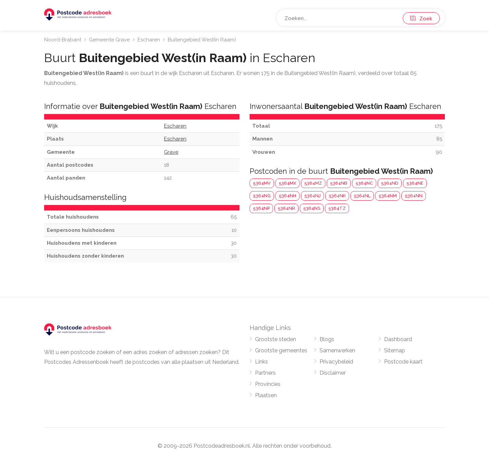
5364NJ (312, 195)
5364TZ (337, 208)
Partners (265, 373)
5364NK (337, 195)
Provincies (267, 384)
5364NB (338, 183)
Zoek (421, 19)
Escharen (149, 40)
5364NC (364, 183)
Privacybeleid (336, 361)
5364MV (262, 183)
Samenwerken (337, 350)
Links (261, 361)
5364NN (413, 195)
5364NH (287, 195)
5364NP (261, 208)
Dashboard (398, 339)
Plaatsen (266, 395)
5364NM (388, 195)
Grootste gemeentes (281, 350)
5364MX (287, 183)
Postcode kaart (403, 361)
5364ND (389, 183)
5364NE (414, 183)
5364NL (362, 195)
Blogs (327, 339)
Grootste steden (275, 339)
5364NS (311, 208)
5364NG (262, 195)
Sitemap (394, 350)
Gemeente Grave (109, 40)
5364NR (286, 208)
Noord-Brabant (62, 40)
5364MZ (313, 183)
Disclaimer (333, 373)
